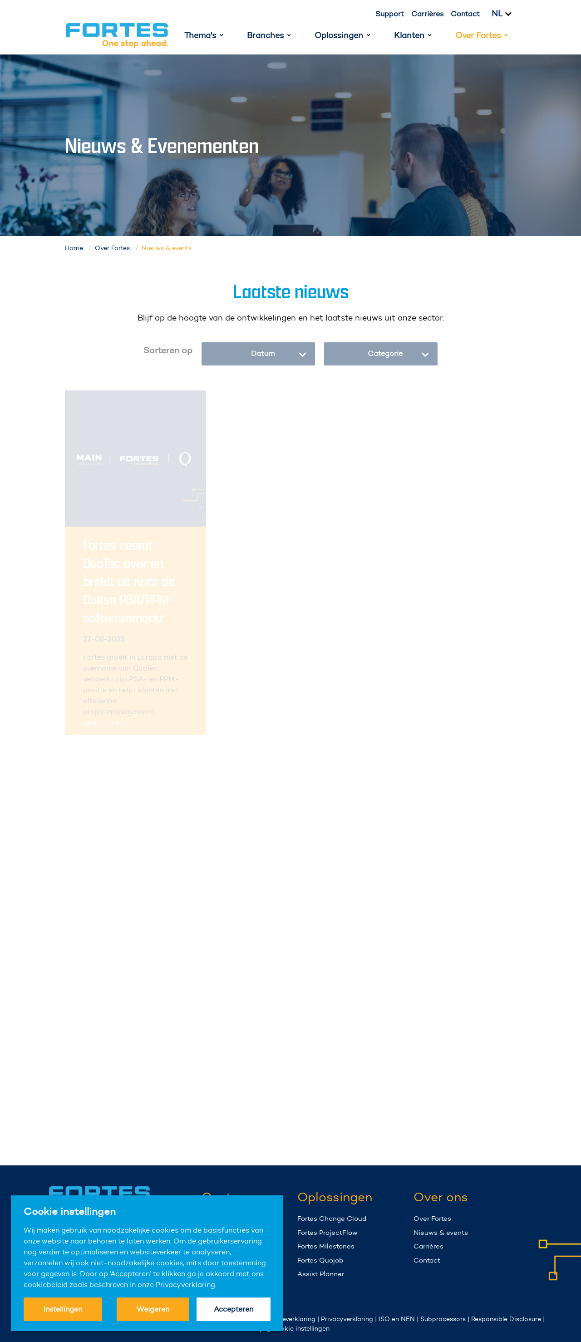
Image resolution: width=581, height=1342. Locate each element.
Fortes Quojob (320, 1260)
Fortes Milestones (326, 1246)
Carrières (427, 14)
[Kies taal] (507, 14)
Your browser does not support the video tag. (547, 1269)
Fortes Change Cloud (331, 1218)
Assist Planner (320, 1273)
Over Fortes (432, 1218)
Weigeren (153, 1309)
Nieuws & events (441, 1232)
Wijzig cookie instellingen (290, 1328)
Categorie (398, 353)
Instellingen (63, 1309)
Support (389, 14)
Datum (279, 353)
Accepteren (233, 1309)
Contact (465, 14)
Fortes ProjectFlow (327, 1232)
